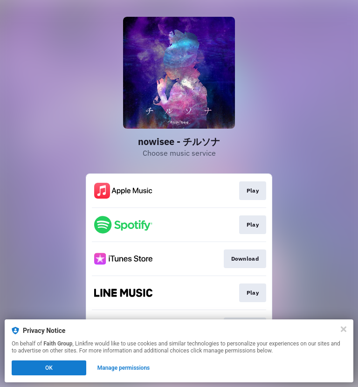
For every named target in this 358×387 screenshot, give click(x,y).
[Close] (343, 329)
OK (49, 368)
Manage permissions (123, 368)
